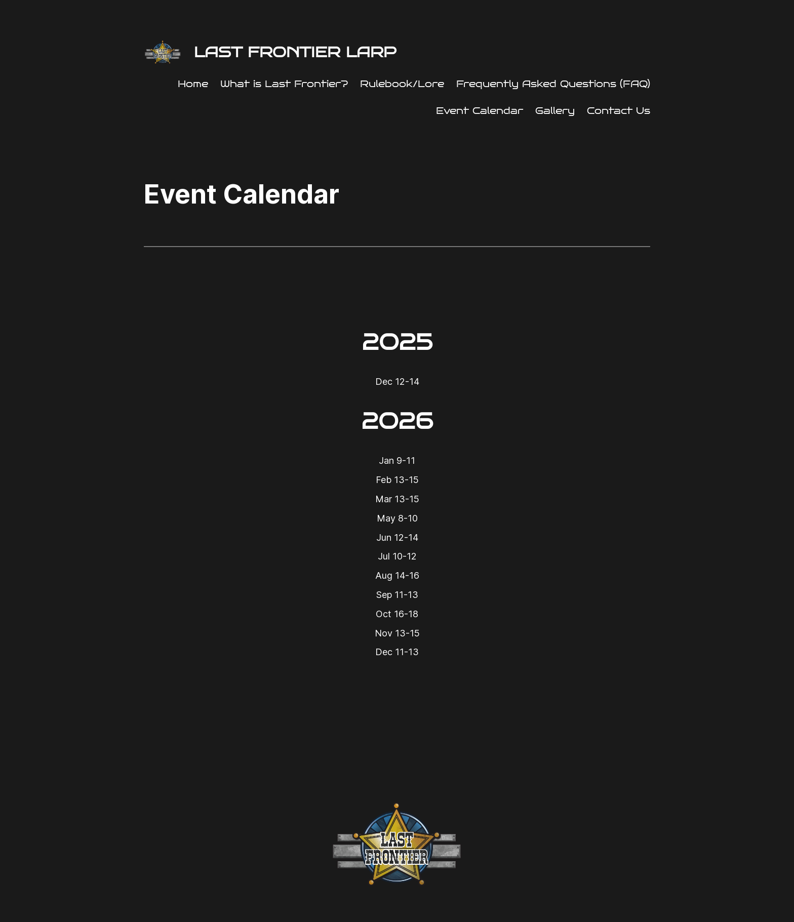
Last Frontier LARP (295, 52)
